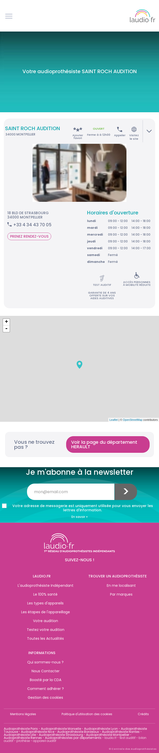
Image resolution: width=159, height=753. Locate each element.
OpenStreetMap (133, 419)
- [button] (6, 328)
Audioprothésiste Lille (20, 735)
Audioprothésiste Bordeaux (78, 732)
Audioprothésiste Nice (37, 732)
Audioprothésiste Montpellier (107, 735)
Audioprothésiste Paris (21, 729)
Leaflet (114, 419)
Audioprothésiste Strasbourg (61, 735)
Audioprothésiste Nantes (121, 732)
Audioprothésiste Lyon (101, 729)
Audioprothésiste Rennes (23, 738)
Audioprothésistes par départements (73, 738)
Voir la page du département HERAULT (104, 444)
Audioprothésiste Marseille (61, 729)
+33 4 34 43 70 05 (32, 225)
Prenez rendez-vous (29, 236)
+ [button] (6, 322)
